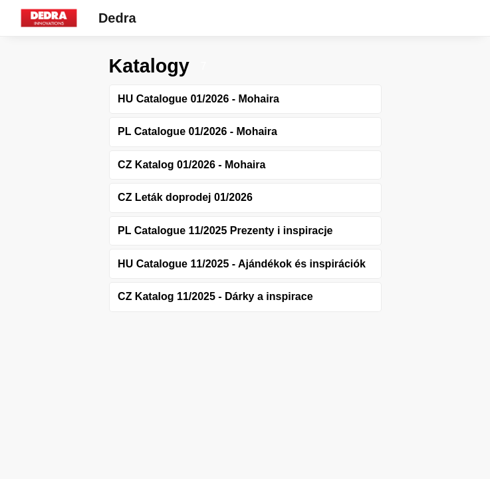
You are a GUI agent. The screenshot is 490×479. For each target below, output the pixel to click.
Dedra (117, 18)
